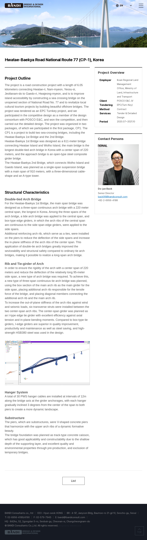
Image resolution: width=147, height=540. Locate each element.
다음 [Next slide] (80, 43)
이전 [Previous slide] (67, 43)
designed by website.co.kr (69, 526)
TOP (139, 532)
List (73, 480)
